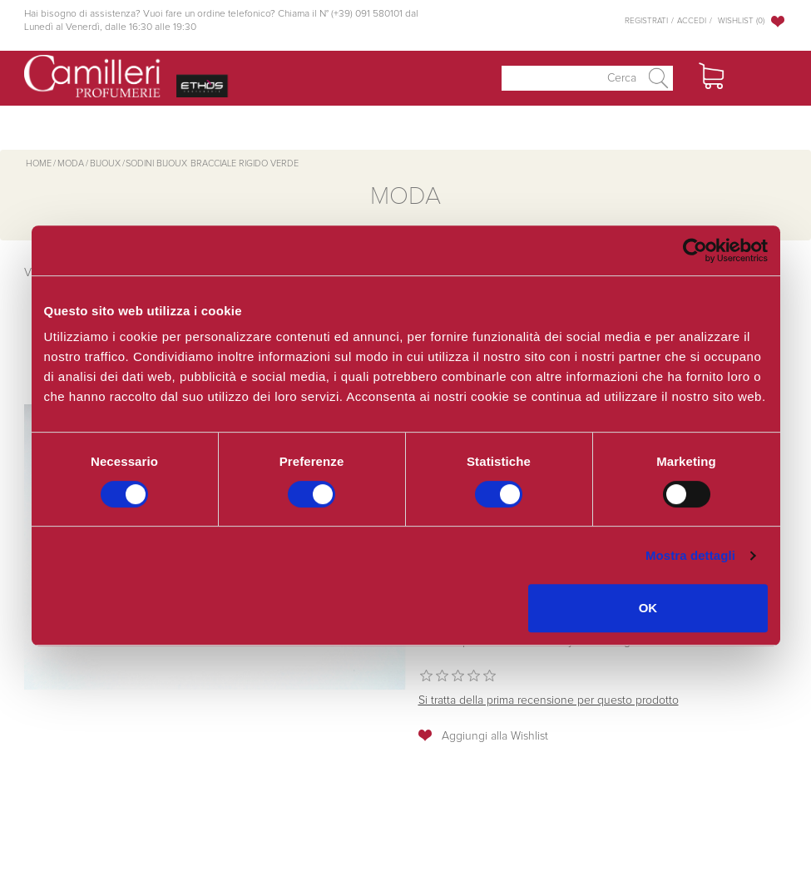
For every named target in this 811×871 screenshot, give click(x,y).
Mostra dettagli (690, 555)
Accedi (691, 21)
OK (648, 608)
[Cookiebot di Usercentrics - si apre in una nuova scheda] (695, 250)
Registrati (646, 21)
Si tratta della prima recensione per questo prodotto (548, 700)
